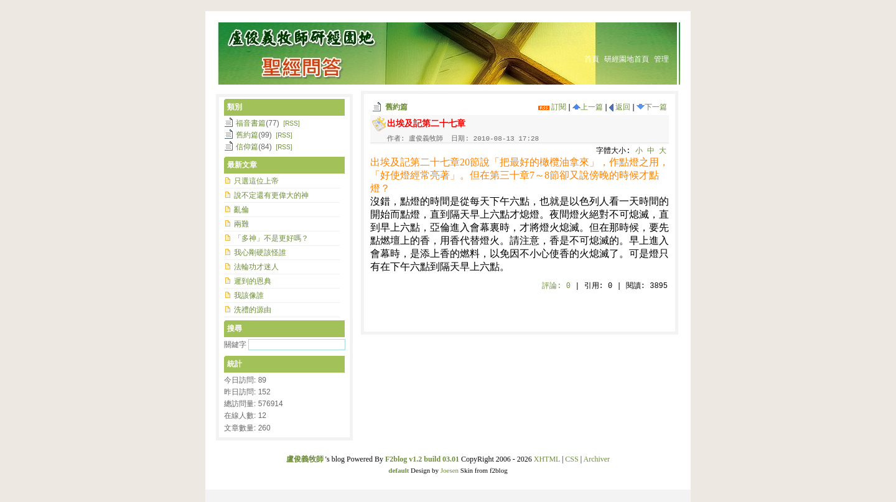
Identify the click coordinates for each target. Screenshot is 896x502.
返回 (619, 107)
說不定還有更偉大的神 (271, 195)
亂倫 (241, 209)
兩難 (241, 224)
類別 (234, 107)
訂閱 (552, 107)
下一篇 (652, 107)
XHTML (547, 459)
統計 (234, 364)
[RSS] (291, 123)
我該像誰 (249, 295)
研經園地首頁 (626, 59)
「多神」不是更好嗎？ (271, 238)
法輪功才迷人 (256, 267)
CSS (571, 459)
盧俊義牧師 (305, 459)
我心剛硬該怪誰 (260, 252)
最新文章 (242, 164)
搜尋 (234, 328)
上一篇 (587, 107)
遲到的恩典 (252, 281)
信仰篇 (247, 146)
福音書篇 (251, 123)
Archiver (596, 459)
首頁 (591, 59)
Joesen (450, 470)
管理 (661, 59)
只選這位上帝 (256, 181)
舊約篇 (396, 107)
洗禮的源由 (252, 309)
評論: (556, 286)
